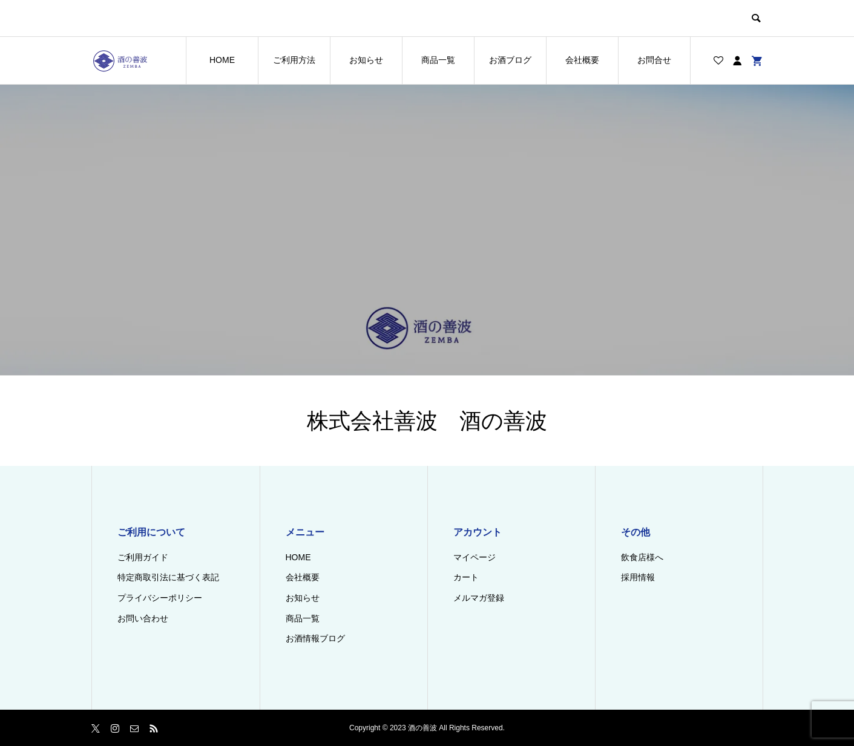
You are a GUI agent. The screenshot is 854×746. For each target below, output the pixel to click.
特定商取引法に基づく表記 (168, 577)
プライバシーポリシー (159, 598)
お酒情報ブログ (315, 638)
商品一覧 (438, 60)
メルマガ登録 (478, 598)
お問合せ (654, 60)
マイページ (474, 557)
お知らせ (366, 60)
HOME (222, 60)
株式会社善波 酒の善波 (427, 420)
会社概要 (582, 60)
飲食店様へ (642, 557)
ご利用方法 (294, 60)
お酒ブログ (510, 60)
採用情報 (638, 577)
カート (466, 577)
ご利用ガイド (142, 557)
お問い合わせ (142, 618)
